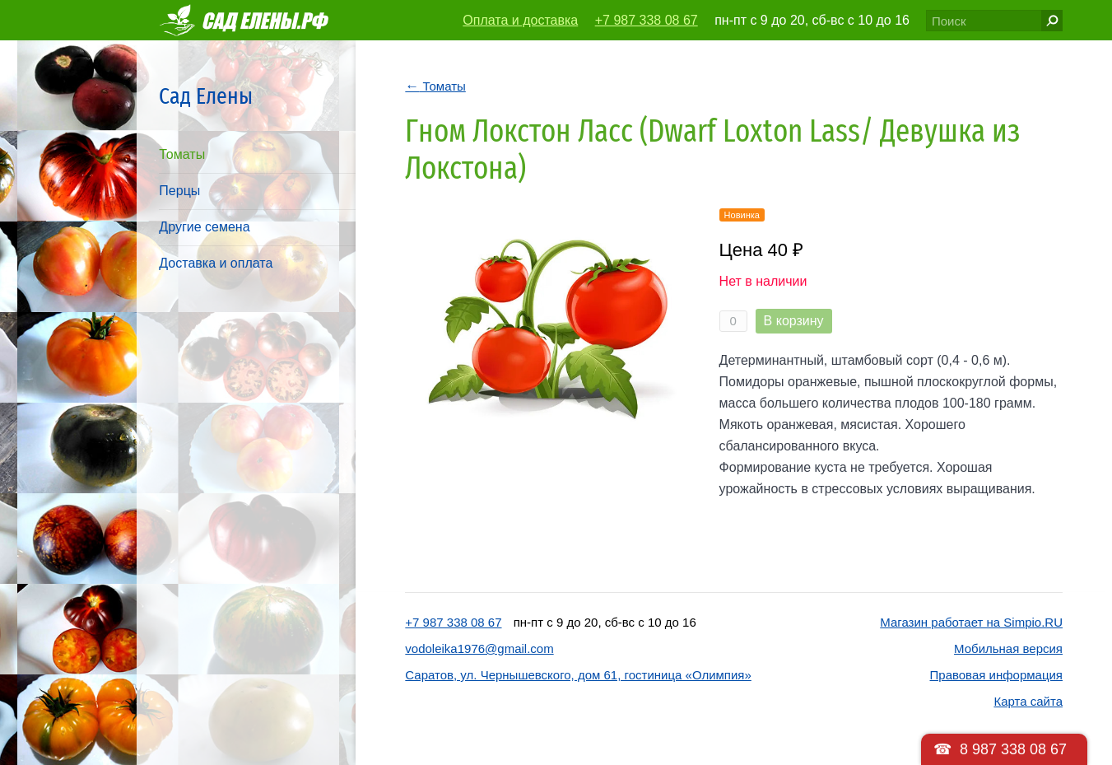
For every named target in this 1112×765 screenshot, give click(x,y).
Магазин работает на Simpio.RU (971, 622)
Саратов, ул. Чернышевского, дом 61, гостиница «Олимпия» (578, 675)
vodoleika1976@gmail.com (479, 648)
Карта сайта (1028, 701)
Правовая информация (996, 675)
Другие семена (204, 227)
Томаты (182, 154)
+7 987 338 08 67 (646, 20)
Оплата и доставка (520, 20)
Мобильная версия (1008, 648)
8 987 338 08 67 (1013, 749)
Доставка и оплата (215, 263)
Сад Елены (206, 96)
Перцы (179, 191)
